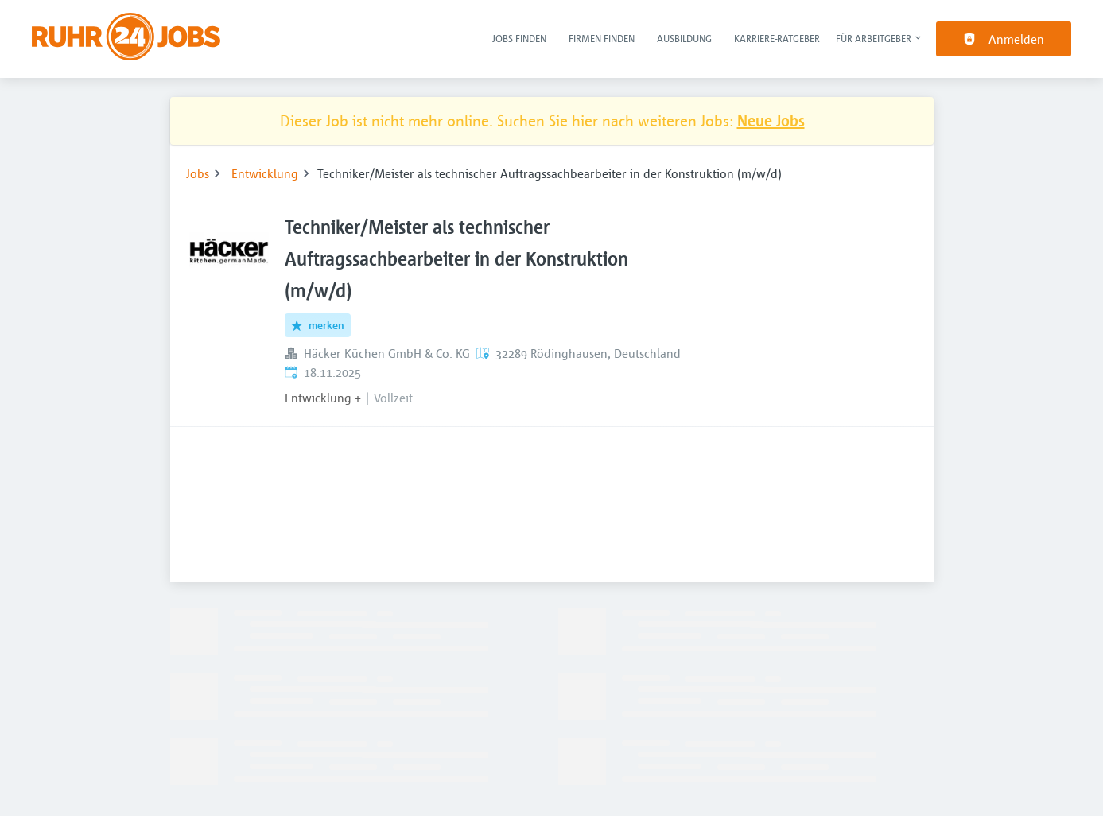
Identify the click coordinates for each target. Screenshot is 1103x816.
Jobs (197, 173)
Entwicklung (264, 173)
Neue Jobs (771, 120)
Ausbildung (684, 38)
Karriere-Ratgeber (777, 38)
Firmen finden (602, 38)
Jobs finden (519, 38)
